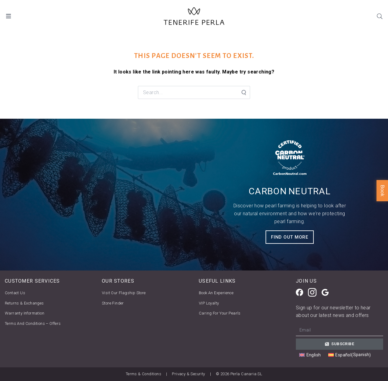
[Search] (379, 16)
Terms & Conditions (143, 374)
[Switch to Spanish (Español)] (349, 355)
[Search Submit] (243, 93)
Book (382, 190)
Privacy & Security (188, 374)
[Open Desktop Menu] (8, 16)
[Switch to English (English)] (310, 355)
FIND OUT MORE (289, 237)
